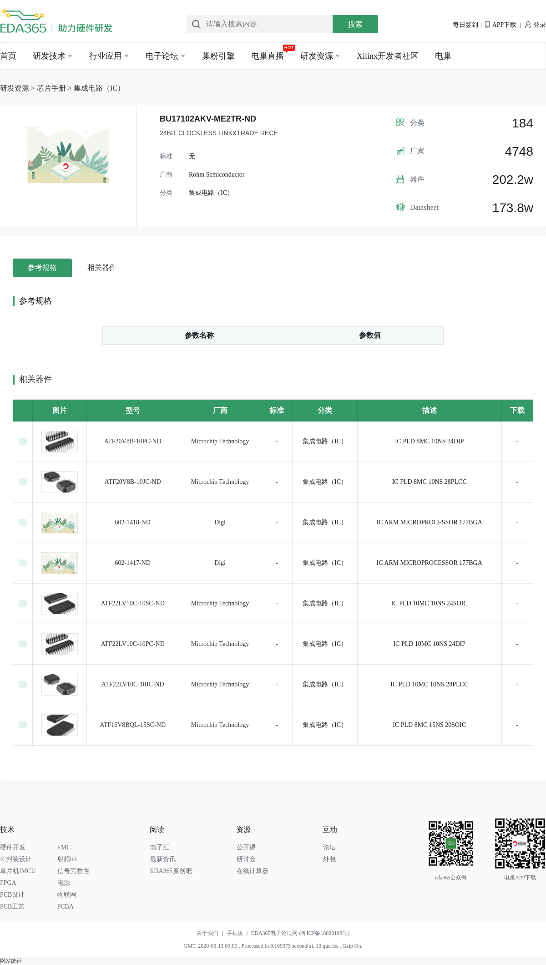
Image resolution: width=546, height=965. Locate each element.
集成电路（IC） (99, 88)
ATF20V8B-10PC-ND (133, 441)
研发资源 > (18, 88)
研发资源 (316, 56)
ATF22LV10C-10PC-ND (133, 643)
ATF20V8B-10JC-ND (133, 481)
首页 (8, 56)
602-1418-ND (133, 522)
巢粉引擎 (218, 56)
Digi (220, 522)
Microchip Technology (220, 441)
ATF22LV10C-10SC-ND (133, 603)
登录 (535, 24)
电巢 (443, 56)
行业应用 (105, 56)
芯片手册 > (55, 88)
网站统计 (11, 961)
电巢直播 (267, 56)
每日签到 (465, 24)
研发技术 (49, 56)
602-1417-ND (133, 562)
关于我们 (212, 933)
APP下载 (500, 24)
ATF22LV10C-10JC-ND (132, 684)
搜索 (355, 24)
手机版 (239, 933)
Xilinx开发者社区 (388, 56)
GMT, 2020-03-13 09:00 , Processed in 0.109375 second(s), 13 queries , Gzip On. (272, 946)
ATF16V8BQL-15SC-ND (133, 724)
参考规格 (42, 267)
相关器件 (101, 267)
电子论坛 (162, 56)
